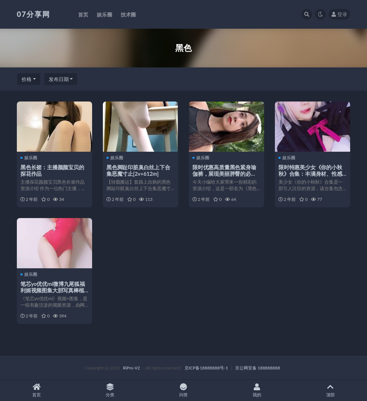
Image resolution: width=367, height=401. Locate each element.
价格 (27, 79)
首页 (36, 390)
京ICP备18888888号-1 (206, 368)
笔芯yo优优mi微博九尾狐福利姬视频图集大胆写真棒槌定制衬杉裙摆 (52, 290)
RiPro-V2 (131, 368)
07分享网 (33, 14)
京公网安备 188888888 (257, 368)
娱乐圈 (28, 157)
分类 (110, 390)
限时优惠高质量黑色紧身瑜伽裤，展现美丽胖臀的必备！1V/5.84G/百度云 (224, 173)
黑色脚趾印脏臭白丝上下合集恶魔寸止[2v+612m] (138, 170)
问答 (183, 390)
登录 (339, 14)
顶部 (330, 390)
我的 (257, 390)
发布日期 (59, 79)
